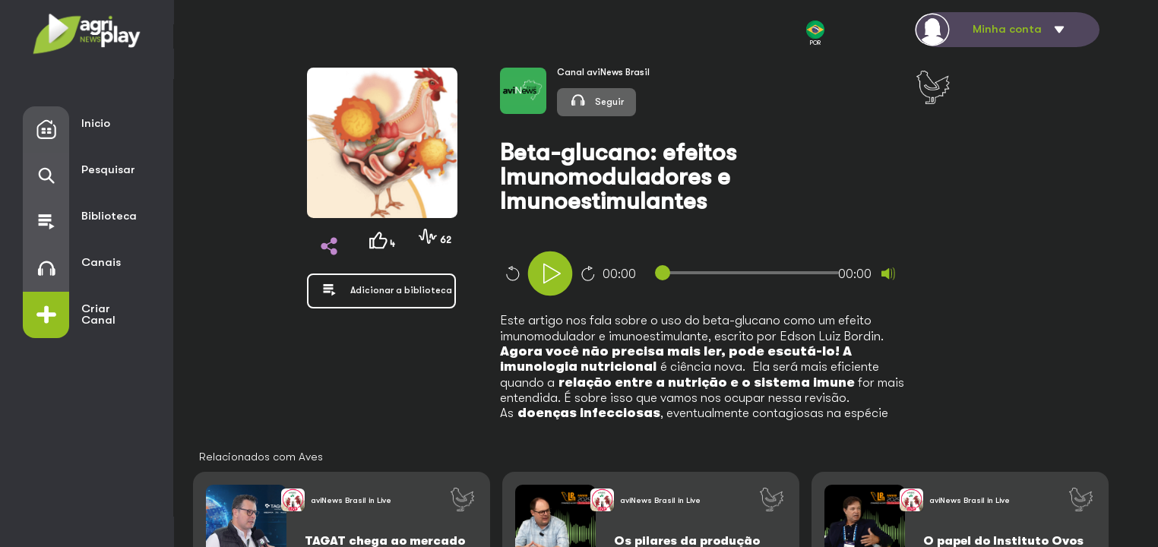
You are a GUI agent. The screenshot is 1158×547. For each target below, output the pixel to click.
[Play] (550, 273)
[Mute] (888, 273)
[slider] (749, 272)
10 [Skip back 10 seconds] (512, 273)
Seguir (596, 100)
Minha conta (1007, 29)
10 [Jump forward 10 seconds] (588, 273)
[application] (728, 275)
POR (815, 33)
